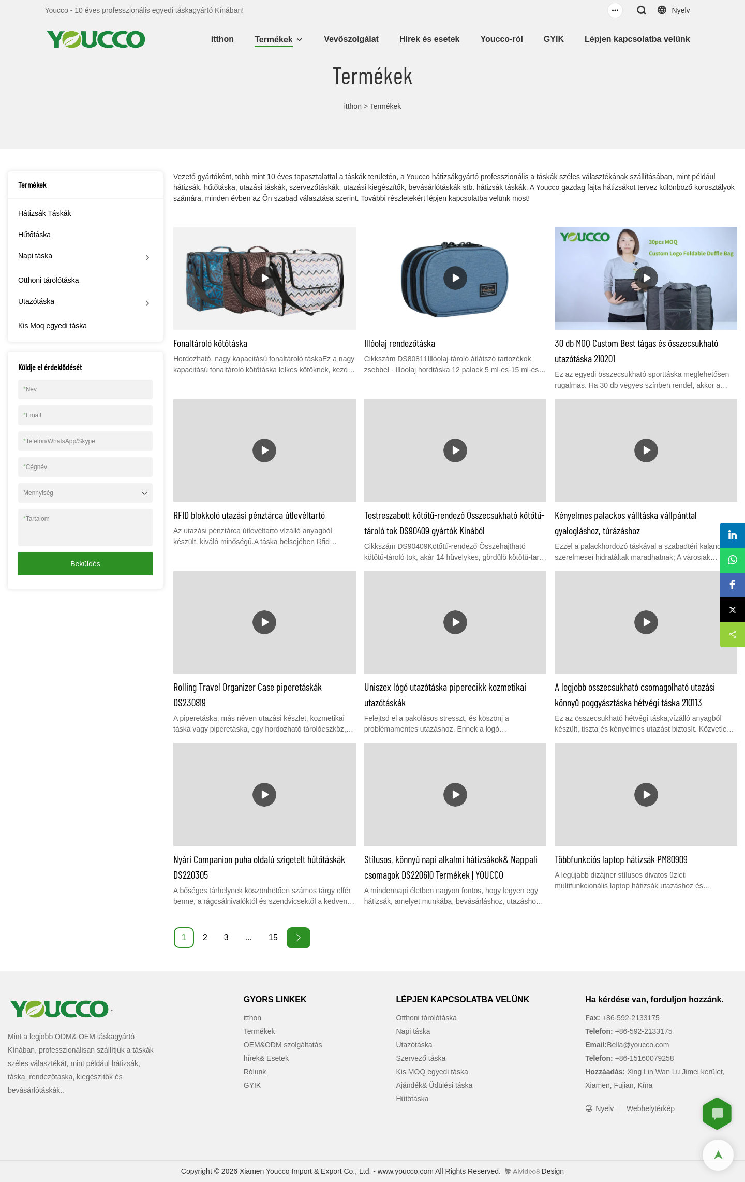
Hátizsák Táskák (44, 213)
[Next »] (298, 937)
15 (273, 937)
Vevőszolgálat (351, 39)
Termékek (274, 39)
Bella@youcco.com (638, 1045)
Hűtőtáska (34, 234)
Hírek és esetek (429, 39)
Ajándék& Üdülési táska (434, 1085)
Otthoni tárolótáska (48, 280)
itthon (222, 39)
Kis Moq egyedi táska (52, 326)
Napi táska (35, 256)
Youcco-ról (501, 39)
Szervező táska (421, 1058)
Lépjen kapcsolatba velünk (637, 39)
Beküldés (85, 564)
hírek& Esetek (266, 1058)
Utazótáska (36, 301)
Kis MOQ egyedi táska (432, 1072)
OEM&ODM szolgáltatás (283, 1045)
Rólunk (255, 1072)
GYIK (554, 39)
